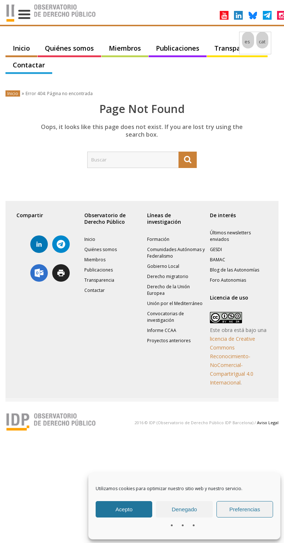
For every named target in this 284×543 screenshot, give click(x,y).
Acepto (124, 509)
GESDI (216, 249)
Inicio (21, 48)
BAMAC (217, 260)
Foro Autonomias (228, 280)
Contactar (29, 64)
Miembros (125, 48)
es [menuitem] (247, 41)
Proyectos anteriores (169, 340)
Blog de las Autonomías (234, 270)
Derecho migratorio (167, 276)
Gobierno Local (163, 266)
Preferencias (244, 509)
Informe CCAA (161, 330)
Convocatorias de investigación (165, 316)
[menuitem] (248, 41)
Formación (158, 239)
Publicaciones (177, 48)
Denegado (184, 509)
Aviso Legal (268, 422)
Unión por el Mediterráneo (175, 303)
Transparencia (237, 48)
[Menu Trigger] (24, 14)
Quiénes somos (69, 48)
